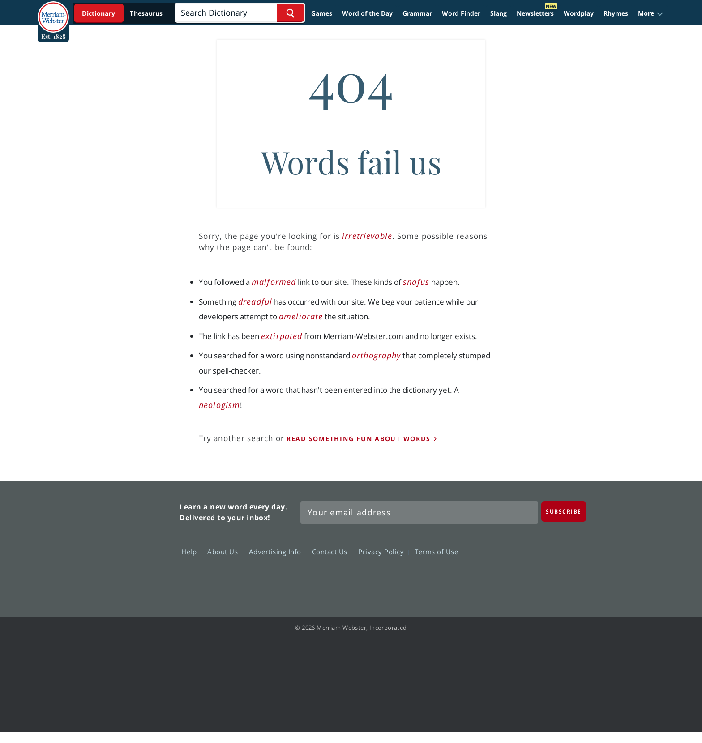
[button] (651, 13)
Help (191, 551)
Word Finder (461, 13)
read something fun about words (359, 438)
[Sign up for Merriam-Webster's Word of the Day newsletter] (419, 512)
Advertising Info (277, 551)
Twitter (505, 577)
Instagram (569, 577)
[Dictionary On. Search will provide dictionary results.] (123, 13)
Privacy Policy (383, 551)
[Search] (240, 13)
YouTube (537, 577)
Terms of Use (436, 551)
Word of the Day (367, 13)
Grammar (417, 13)
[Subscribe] (563, 511)
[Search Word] (290, 13)
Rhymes (616, 13)
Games (321, 13)
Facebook (472, 577)
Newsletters (535, 13)
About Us (225, 551)
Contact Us (332, 551)
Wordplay (579, 13)
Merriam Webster (133, 543)
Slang (498, 13)
